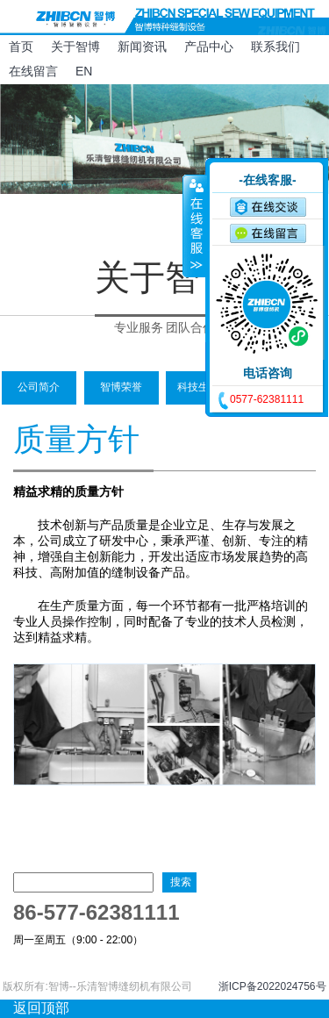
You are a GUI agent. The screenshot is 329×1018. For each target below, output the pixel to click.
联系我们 (275, 46)
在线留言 (33, 71)
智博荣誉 (121, 387)
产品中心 (208, 46)
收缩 (194, 225)
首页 (21, 46)
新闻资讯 (142, 46)
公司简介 (39, 387)
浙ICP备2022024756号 (272, 986)
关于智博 (75, 46)
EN (83, 71)
